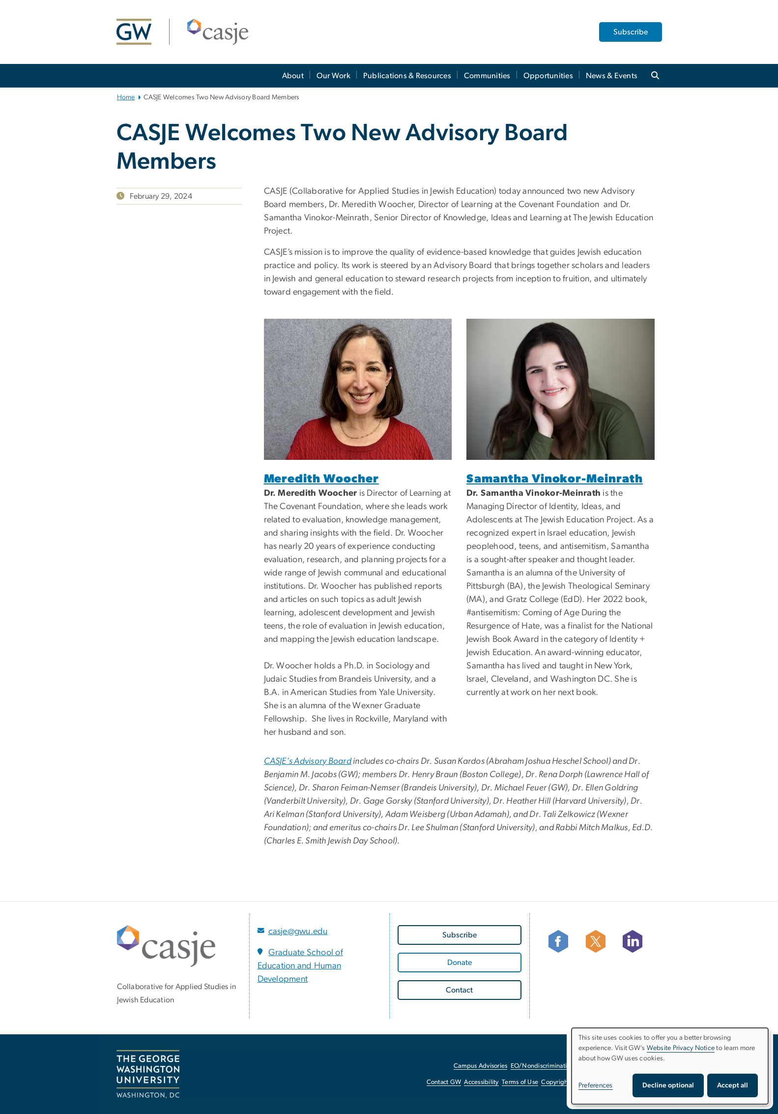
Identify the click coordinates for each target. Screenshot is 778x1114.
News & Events (611, 76)
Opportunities (548, 76)
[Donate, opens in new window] (459, 962)
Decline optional (668, 1085)
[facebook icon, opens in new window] (562, 941)
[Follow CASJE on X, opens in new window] (599, 941)
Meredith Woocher (321, 479)
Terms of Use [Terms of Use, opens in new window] (520, 1082)
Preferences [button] (595, 1085)
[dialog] (670, 1066)
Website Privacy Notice (681, 1048)
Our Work (333, 76)
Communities (487, 76)
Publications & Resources (407, 76)
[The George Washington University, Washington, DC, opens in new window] (147, 1074)
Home (126, 97)
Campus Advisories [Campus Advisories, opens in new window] (480, 1066)
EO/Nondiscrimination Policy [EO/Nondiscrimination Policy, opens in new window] (551, 1066)
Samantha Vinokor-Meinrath (554, 479)
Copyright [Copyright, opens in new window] (555, 1082)
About (293, 76)
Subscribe (630, 32)
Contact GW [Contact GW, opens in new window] (444, 1082)
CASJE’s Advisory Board (308, 761)
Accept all (732, 1085)
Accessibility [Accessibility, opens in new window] (481, 1082)
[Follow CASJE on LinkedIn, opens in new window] (636, 941)
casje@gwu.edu (298, 931)
